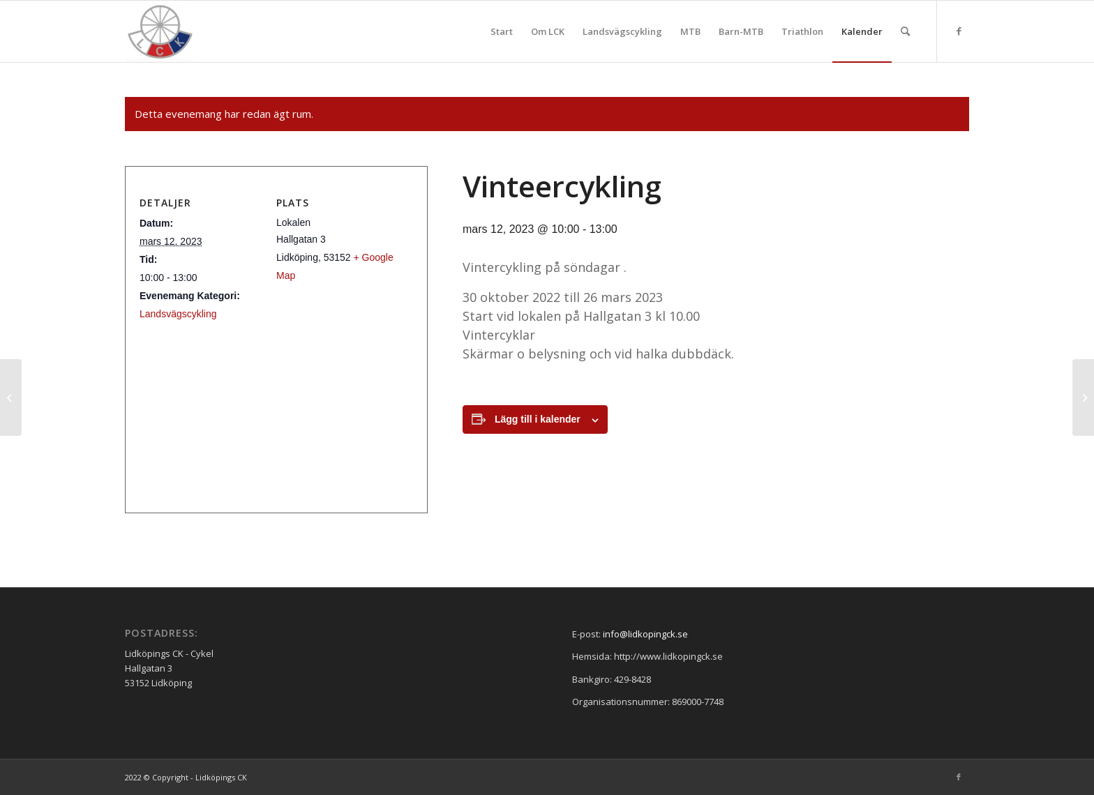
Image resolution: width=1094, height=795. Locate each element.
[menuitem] (501, 31)
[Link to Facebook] (958, 30)
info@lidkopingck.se (645, 634)
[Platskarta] (271, 409)
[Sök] (905, 31)
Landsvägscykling (178, 313)
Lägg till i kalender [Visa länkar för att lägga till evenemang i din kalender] (537, 419)
